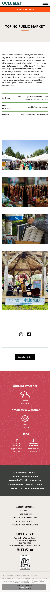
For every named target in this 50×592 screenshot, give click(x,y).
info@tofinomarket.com (37, 107)
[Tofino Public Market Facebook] (29, 334)
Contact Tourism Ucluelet (25, 518)
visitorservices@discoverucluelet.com (25, 545)
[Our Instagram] (18, 550)
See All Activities (25, 357)
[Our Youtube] (31, 550)
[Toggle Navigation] (45, 3)
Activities (25, 511)
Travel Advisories (25, 9)
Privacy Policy (38, 581)
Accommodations (25, 507)
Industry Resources (25, 521)
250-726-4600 (25, 543)
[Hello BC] (25, 562)
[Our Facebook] (22, 550)
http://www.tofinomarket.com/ (34, 114)
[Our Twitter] (26, 550)
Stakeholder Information (25, 525)
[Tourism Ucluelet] (12, 3)
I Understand (24, 587)
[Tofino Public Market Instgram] (21, 334)
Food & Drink (25, 514)
